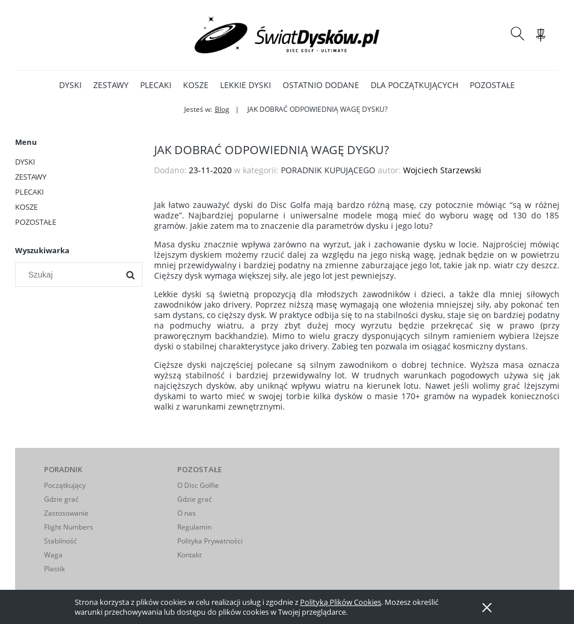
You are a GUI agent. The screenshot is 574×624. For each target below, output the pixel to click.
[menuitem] (70, 85)
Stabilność (60, 541)
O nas (186, 513)
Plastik (54, 569)
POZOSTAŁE (35, 222)
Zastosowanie (66, 513)
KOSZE (26, 207)
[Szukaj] (130, 274)
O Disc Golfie (198, 485)
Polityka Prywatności (210, 541)
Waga (53, 555)
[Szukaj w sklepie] (69, 274)
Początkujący (65, 485)
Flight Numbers (68, 527)
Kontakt (189, 555)
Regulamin (194, 527)
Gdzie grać (61, 499)
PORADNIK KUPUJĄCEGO (328, 170)
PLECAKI (29, 192)
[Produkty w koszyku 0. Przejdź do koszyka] (542, 40)
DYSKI (25, 161)
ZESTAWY (30, 176)
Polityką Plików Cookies (340, 602)
